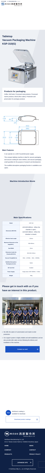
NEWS (31, 445)
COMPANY (7, 450)
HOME (4, 10)
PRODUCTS (12, 10)
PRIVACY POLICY (35, 454)
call (22, 377)
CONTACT (32, 450)
